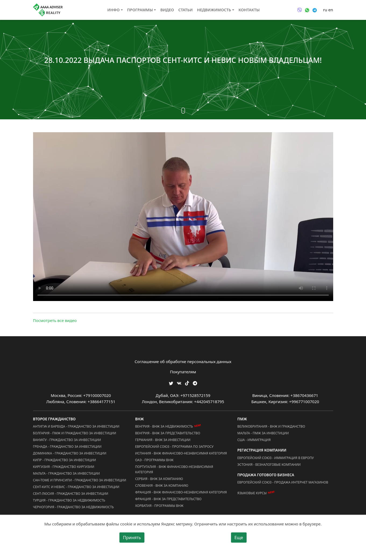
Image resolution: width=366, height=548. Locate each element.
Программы (140, 9)
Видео (167, 9)
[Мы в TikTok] (187, 381)
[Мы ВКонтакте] (179, 382)
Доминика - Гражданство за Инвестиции (69, 453)
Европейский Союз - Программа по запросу (174, 446)
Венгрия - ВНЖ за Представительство (167, 433)
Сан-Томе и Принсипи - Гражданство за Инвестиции (79, 480)
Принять (132, 537)
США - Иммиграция (254, 440)
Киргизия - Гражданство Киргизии (63, 466)
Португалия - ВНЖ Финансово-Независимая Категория (174, 469)
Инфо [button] (113, 9)
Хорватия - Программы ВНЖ (159, 505)
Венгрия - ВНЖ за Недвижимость (164, 426)
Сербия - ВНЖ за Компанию (159, 479)
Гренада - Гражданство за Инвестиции (67, 446)
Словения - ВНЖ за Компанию (162, 485)
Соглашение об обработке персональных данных (183, 361)
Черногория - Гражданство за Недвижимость (73, 507)
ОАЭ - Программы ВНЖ (154, 460)
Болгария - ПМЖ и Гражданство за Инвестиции (74, 433)
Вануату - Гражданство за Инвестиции (67, 440)
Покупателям (183, 371)
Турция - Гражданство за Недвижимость (69, 500)
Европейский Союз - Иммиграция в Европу (275, 458)
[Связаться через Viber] (299, 9)
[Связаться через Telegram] (314, 9)
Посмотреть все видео (55, 320)
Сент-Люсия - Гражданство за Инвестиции (70, 493)
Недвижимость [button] (214, 9)
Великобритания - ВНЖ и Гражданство (271, 426)
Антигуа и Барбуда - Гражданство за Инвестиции (76, 426)
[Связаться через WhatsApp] (307, 9)
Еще (238, 537)
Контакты (249, 9)
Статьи (185, 9)
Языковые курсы (252, 493)
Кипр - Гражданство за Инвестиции (64, 460)
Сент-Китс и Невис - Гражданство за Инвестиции (76, 487)
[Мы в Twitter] (171, 382)
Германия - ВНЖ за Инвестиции (163, 440)
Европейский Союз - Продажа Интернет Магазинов (282, 482)
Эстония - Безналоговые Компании (269, 464)
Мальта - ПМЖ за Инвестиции (263, 433)
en (330, 9)
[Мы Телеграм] (195, 382)
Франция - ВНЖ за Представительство (168, 499)
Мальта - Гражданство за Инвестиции (66, 473)
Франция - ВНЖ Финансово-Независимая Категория (181, 492)
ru (325, 9)
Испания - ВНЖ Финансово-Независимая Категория (181, 453)
